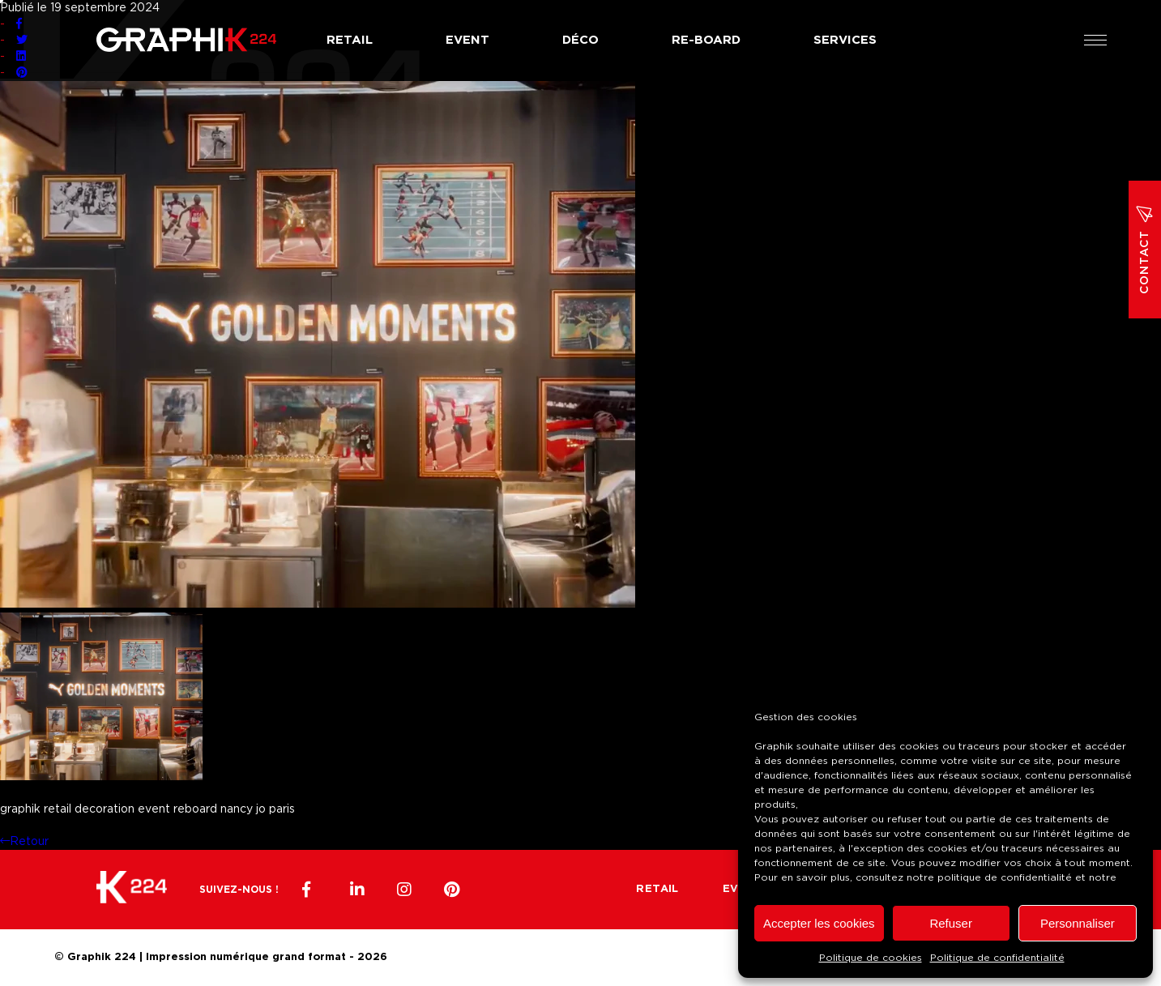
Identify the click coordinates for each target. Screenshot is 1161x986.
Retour (24, 841)
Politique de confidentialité (997, 958)
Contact (1145, 249)
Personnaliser (1077, 923)
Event (467, 40)
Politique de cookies (870, 958)
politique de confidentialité (1004, 877)
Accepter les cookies (819, 923)
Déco (580, 40)
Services (845, 40)
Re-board (706, 40)
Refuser (950, 923)
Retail (350, 40)
